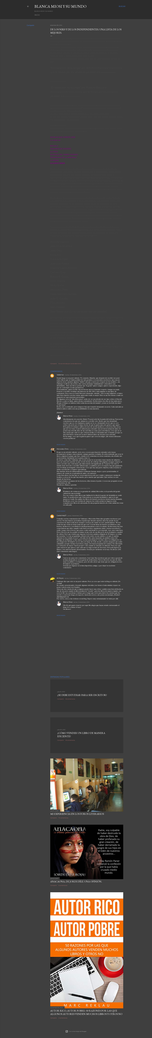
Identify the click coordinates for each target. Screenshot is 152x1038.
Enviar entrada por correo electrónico (70, 363)
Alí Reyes (60, 578)
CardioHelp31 (61, 515)
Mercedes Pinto (63, 449)
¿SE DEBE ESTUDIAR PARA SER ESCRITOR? (82, 695)
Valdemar (60, 375)
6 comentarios (63, 885)
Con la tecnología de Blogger (76, 1031)
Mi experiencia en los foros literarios (77, 814)
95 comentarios (70, 740)
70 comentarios (63, 818)
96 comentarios (70, 699)
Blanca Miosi (67, 416)
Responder (61, 444)
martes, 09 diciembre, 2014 (73, 375)
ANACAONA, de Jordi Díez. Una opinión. (76, 881)
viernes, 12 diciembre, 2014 (81, 555)
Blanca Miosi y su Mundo (60, 6)
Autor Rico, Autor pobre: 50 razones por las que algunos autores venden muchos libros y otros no (86, 1012)
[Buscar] (122, 6)
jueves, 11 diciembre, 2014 (75, 515)
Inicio (37, 15)
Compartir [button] (30, 25)
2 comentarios (63, 1018)
